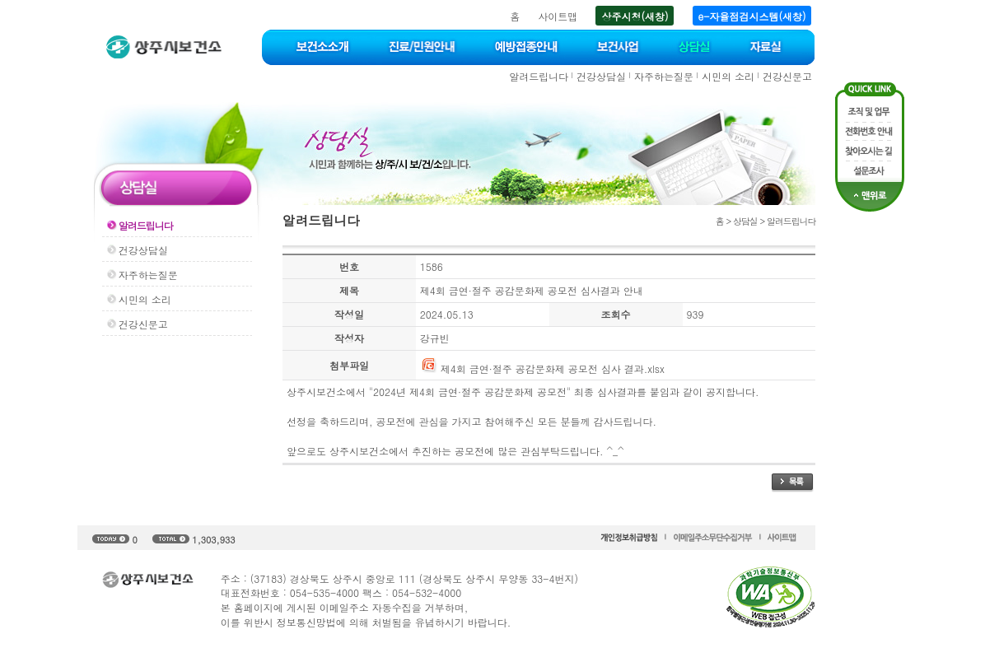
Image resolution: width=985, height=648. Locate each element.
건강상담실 (601, 76)
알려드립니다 (538, 76)
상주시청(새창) (634, 16)
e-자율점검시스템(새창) (752, 16)
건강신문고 (787, 76)
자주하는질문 (663, 76)
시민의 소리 (728, 76)
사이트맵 (557, 16)
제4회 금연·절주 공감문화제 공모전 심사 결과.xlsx (542, 368)
